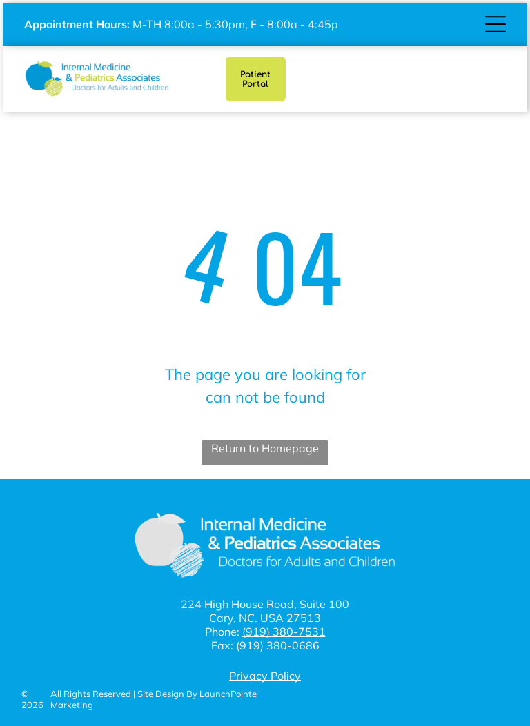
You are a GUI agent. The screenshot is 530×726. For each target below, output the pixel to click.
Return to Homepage (265, 448)
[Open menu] (495, 24)
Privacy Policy (265, 676)
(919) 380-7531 (284, 631)
